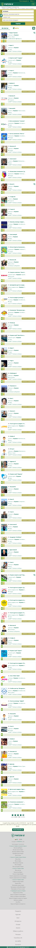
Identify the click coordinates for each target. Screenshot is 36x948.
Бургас (10, 112)
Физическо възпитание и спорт (25, 72)
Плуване (16, 35)
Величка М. (13, 259)
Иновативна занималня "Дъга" (18, 171)
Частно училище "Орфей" (17, 701)
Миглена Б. (13, 625)
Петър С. (12, 449)
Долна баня (11, 263)
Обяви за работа (18, 931)
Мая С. (11, 398)
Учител (10, 72)
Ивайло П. (12, 83)
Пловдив (11, 137)
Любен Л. (12, 436)
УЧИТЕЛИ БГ (19, 841)
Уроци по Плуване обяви (18, 868)
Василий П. (13, 486)
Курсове (18, 914)
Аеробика (23, 274)
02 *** (16, 291)
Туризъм (24, 766)
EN (20, 839)
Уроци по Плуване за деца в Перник (18, 857)
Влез (32, 1)
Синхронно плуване (24, 501)
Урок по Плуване (21, 8)
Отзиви (18, 924)
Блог (18, 918)
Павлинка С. (13, 386)
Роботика (21, 173)
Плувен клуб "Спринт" (16, 650)
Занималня (11, 123)
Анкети (18, 928)
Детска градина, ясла (13, 287)
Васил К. (12, 184)
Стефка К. (12, 638)
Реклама (18, 934)
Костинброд (11, 692)
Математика (21, 161)
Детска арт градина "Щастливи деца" (20, 789)
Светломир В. (13, 234)
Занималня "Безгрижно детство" (19, 310)
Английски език (23, 136)
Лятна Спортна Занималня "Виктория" (20, 247)
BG (16, 839)
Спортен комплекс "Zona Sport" (18, 272)
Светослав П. (13, 524)
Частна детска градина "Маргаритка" (20, 663)
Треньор (10, 35)
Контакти (18, 944)
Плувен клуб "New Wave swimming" (19, 335)
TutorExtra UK (18, 938)
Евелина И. (12, 96)
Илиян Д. (12, 322)
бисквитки (22, 947)
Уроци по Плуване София (18, 879)
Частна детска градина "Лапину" (19, 423)
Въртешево (11, 276)
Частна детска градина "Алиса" (18, 612)
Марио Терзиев (13, 32)
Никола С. (12, 411)
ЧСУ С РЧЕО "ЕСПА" (15, 676)
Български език (23, 123)
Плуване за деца (5, 8)
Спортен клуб (11, 60)
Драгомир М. (13, 549)
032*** (16, 593)
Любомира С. (13, 373)
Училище (10, 224)
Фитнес (20, 766)
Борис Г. (12, 348)
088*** (16, 51)
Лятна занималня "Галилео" (17, 121)
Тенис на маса (21, 110)
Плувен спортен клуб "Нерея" (18, 575)
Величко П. (13, 146)
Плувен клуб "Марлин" (16, 474)
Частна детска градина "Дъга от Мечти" (21, 587)
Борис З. (11, 45)
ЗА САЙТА (18, 941)
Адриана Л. (13, 461)
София (10, 49)
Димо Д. (12, 764)
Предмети (18, 911)
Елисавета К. (13, 751)
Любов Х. (12, 739)
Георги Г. (11, 70)
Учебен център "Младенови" (18, 688)
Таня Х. (12, 512)
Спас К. (12, 726)
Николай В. (12, 108)
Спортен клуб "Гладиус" (16, 58)
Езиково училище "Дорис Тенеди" (19, 222)
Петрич (10, 74)
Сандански (11, 200)
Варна (13, 36)
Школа (9, 690)
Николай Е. (13, 713)
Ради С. (12, 360)
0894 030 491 (12, 38)
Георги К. (12, 209)
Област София (12, 453)
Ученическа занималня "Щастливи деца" (21, 802)
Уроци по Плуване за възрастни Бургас (18, 846)
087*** (16, 76)
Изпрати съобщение (28, 41)
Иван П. (12, 499)
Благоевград (12, 377)
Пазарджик (11, 100)
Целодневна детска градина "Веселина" (21, 285)
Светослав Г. (13, 159)
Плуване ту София (13, 8)
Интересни (18, 921)
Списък (5, 28)
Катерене (21, 249)
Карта (16, 28)
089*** (16, 64)
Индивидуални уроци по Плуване (18, 890)
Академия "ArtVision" (16, 537)
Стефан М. (13, 196)
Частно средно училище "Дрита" (19, 297)
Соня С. (12, 562)
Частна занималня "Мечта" (16, 133)
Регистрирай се (24, 1)
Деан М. (12, 776)
